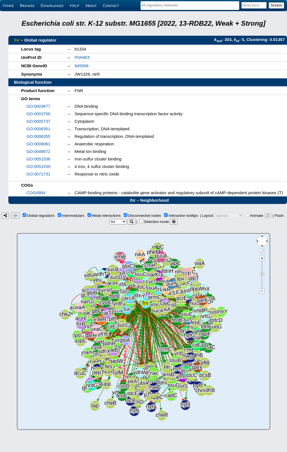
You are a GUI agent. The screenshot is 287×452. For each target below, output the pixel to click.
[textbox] (190, 5)
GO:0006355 (38, 136)
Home (8, 5)
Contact (111, 5)
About (91, 5)
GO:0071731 (38, 174)
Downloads (52, 5)
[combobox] (189, 5)
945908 (82, 65)
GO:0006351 (38, 128)
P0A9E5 (82, 57)
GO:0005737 (38, 121)
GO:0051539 (38, 166)
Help (74, 5)
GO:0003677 (38, 106)
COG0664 (35, 192)
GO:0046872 (38, 151)
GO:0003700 (38, 113)
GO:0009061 (38, 143)
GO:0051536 (38, 159)
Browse (27, 5)
